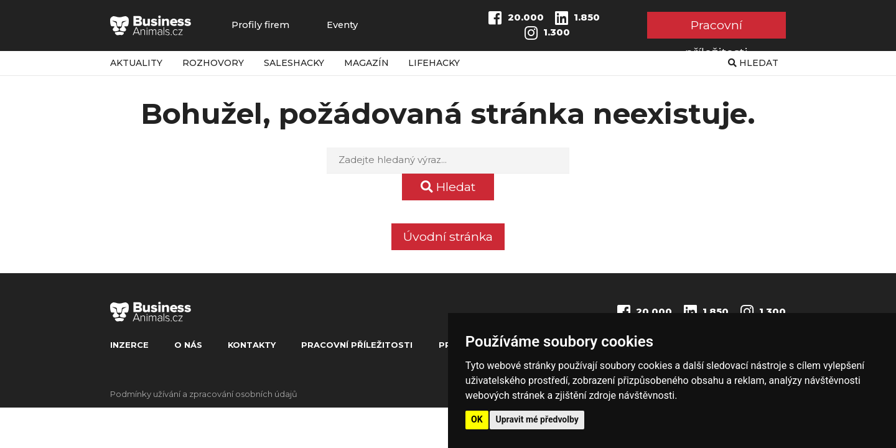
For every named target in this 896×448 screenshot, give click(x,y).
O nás (188, 345)
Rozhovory (213, 62)
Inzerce (129, 345)
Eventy (342, 25)
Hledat (753, 62)
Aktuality (136, 62)
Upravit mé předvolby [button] (537, 419)
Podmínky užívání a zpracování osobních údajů (203, 394)
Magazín (366, 62)
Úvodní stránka (448, 236)
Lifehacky (434, 62)
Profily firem (260, 25)
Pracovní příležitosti (716, 28)
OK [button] (477, 419)
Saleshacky (294, 62)
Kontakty (252, 345)
